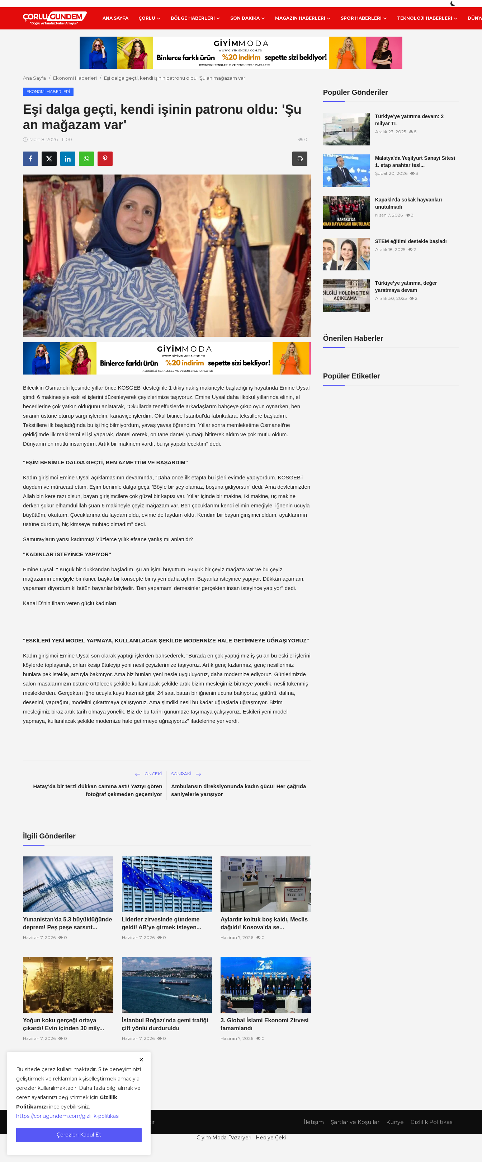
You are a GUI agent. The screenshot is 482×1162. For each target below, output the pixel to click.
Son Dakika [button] (247, 18)
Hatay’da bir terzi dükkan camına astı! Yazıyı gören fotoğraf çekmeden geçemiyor (97, 790)
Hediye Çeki (271, 1137)
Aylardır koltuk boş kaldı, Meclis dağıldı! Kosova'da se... (264, 923)
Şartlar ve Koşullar (355, 1122)
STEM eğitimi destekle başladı (411, 241)
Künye (395, 1122)
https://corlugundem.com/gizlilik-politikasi (67, 1116)
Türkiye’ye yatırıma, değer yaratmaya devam (406, 286)
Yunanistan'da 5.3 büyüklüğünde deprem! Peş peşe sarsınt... (67, 923)
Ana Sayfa (115, 18)
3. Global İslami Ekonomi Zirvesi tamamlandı (264, 1024)
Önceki (148, 773)
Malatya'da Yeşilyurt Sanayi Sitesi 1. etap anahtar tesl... (415, 161)
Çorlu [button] (149, 18)
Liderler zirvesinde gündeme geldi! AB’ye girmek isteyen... (162, 923)
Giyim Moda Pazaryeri (224, 1137)
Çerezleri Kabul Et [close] (79, 1134)
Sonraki (186, 773)
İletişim (314, 1122)
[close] (141, 1060)
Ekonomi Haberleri (75, 78)
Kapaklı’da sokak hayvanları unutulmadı (408, 203)
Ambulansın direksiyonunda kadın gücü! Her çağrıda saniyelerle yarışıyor (238, 790)
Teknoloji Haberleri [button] (427, 18)
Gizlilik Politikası (432, 1122)
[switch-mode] (453, 3)
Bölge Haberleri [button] (195, 18)
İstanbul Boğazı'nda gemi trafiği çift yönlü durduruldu (165, 1024)
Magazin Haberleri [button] (303, 18)
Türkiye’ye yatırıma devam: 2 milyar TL (409, 119)
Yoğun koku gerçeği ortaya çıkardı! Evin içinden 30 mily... (63, 1024)
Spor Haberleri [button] (364, 18)
